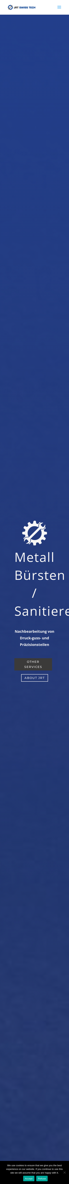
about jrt (34, 678)
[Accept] (64, 1172)
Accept (29, 1178)
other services (33, 664)
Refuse (42, 1178)
